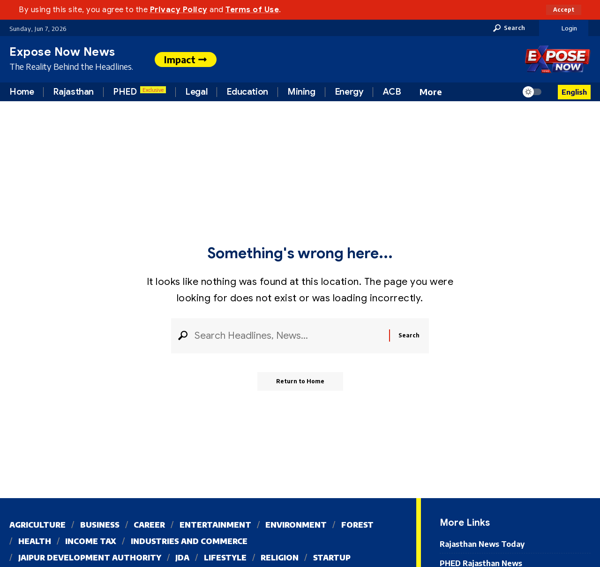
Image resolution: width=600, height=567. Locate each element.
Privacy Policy (179, 10)
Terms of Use (252, 10)
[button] (563, 10)
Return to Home (300, 381)
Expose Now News (62, 52)
